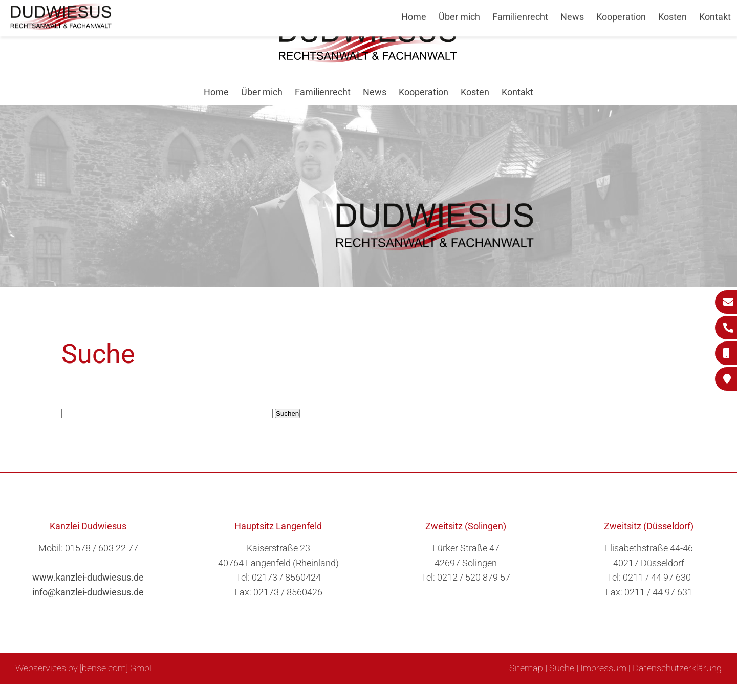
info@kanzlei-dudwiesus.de (88, 592)
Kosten (475, 92)
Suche (561, 667)
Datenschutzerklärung (677, 667)
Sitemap (526, 667)
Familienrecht (323, 92)
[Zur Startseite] (368, 59)
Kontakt (517, 92)
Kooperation (423, 92)
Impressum (603, 667)
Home (216, 92)
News (374, 92)
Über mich (262, 92)
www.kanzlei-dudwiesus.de (88, 577)
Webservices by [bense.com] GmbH (85, 667)
